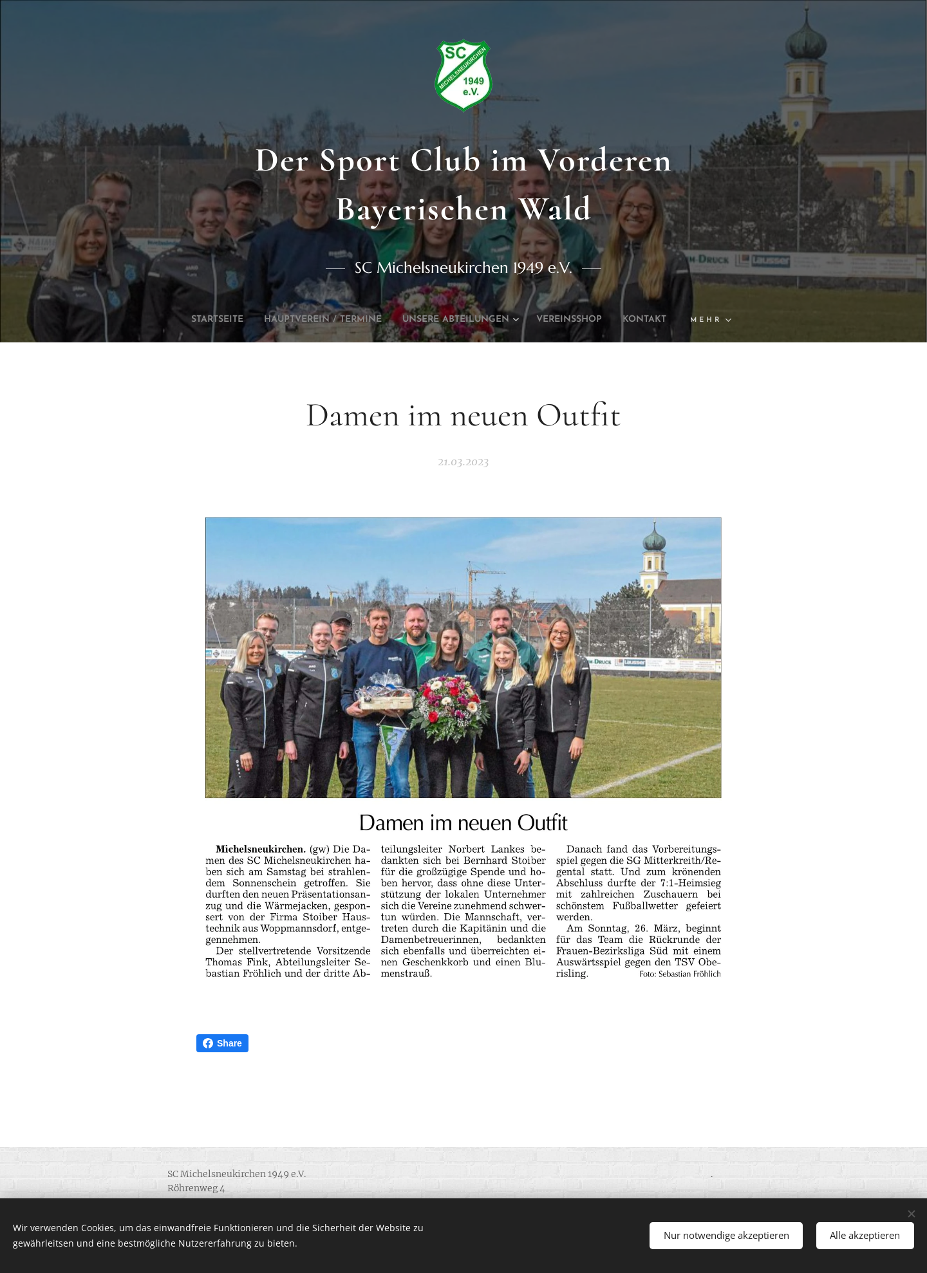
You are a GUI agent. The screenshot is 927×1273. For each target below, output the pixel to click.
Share (222, 1043)
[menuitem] (223, 320)
